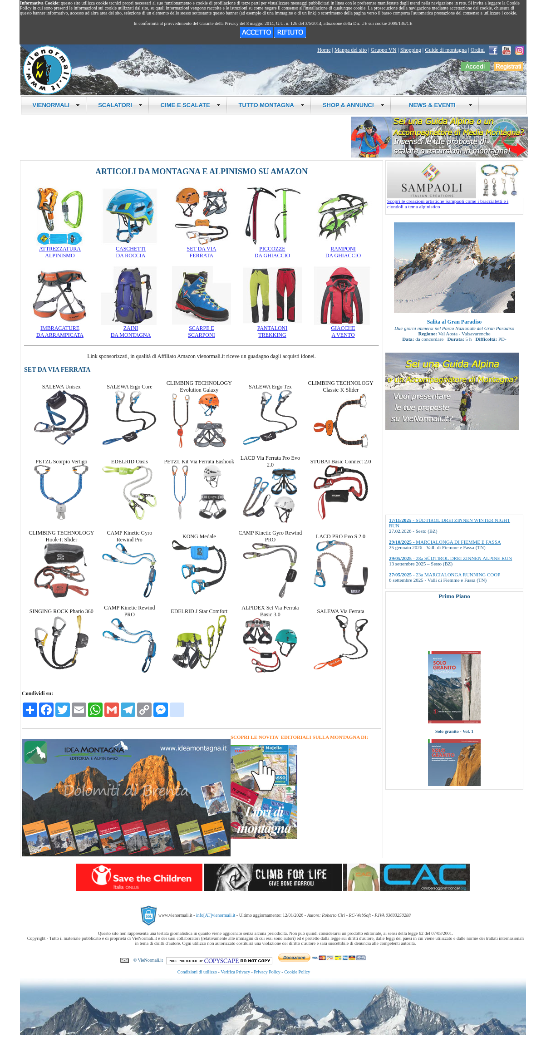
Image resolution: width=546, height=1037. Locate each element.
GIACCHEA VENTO (343, 329)
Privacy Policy (267, 971)
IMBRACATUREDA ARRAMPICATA (59, 329)
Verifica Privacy (235, 971)
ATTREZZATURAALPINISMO (59, 250)
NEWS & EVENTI (437, 105)
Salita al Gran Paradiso (454, 322)
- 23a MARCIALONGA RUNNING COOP (444, 574)
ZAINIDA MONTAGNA (130, 329)
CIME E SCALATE (191, 105)
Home (323, 50)
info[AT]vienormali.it (215, 915)
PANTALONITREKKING (272, 329)
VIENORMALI (56, 105)
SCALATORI (120, 105)
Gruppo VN (384, 50)
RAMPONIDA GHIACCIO (343, 250)
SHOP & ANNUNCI (353, 105)
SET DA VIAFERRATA (201, 250)
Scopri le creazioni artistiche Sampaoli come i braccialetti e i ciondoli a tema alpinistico (455, 201)
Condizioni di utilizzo (197, 971)
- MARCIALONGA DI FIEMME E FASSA (445, 542)
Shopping (410, 50)
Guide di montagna (446, 50)
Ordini (478, 50)
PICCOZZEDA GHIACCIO (272, 250)
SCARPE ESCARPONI (201, 329)
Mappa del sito (350, 50)
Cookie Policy (297, 971)
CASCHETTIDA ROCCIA (130, 250)
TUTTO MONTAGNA (272, 105)
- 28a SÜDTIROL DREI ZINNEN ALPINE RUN (450, 558)
